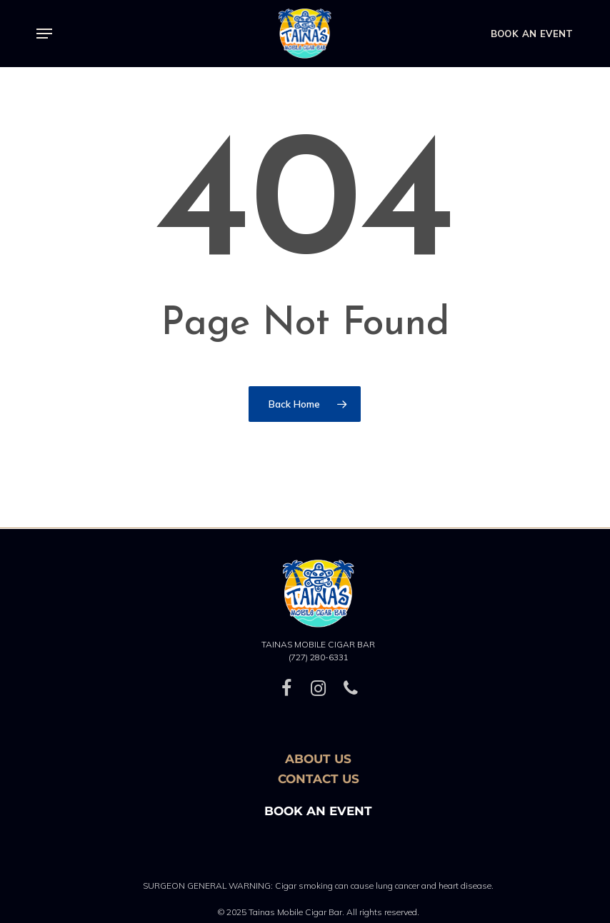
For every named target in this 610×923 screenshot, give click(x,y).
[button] (44, 33)
